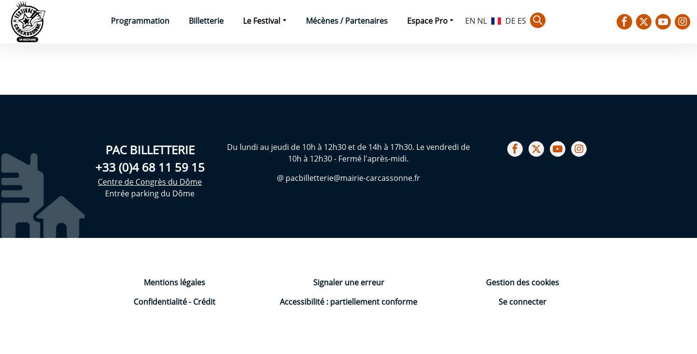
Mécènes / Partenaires (347, 20)
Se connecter (522, 301)
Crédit (204, 301)
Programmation (140, 20)
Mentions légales (174, 282)
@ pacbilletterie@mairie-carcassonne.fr (348, 178)
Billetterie (206, 20)
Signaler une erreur (348, 282)
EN (470, 20)
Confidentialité (161, 301)
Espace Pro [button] (427, 20)
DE (510, 20)
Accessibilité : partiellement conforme (348, 301)
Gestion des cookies (522, 282)
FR (496, 20)
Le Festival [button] (261, 20)
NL (482, 20)
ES (521, 20)
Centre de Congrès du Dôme (150, 182)
